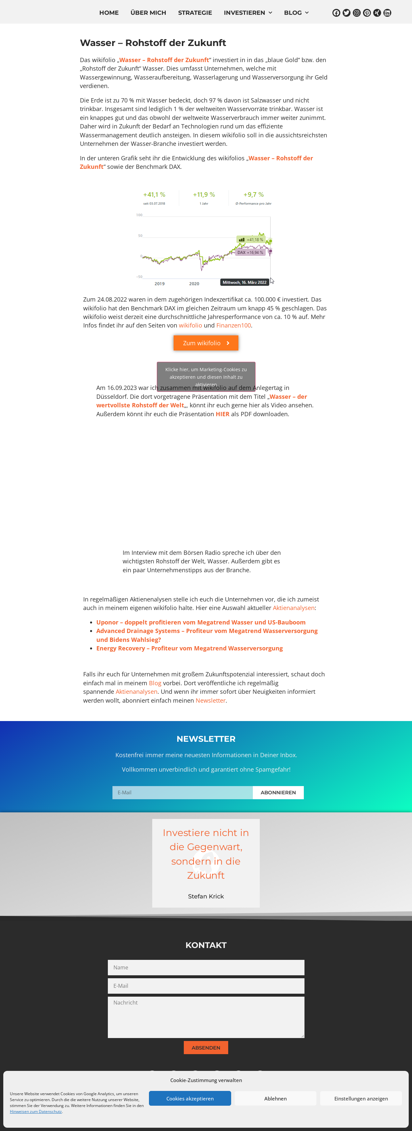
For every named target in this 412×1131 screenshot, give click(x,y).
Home (109, 13)
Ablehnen (275, 1098)
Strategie (195, 13)
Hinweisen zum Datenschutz (36, 1111)
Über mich (148, 13)
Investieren (248, 13)
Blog (296, 13)
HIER (223, 414)
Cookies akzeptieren (190, 1098)
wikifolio (190, 325)
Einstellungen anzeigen (361, 1098)
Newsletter (211, 700)
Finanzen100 (233, 325)
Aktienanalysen (294, 608)
